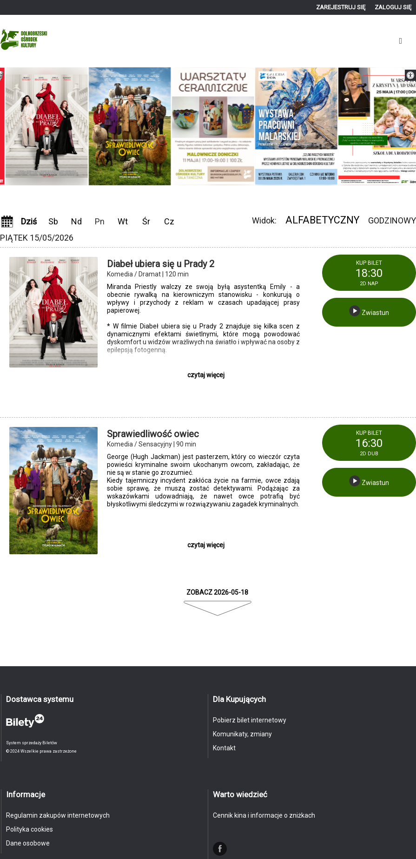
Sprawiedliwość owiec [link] (153, 433)
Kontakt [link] (224, 748)
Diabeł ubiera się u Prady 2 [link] (160, 263)
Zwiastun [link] (369, 310)
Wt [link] (123, 221)
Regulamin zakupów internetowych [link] (58, 815)
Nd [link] (76, 221)
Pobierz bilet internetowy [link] (249, 720)
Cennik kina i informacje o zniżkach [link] (264, 815)
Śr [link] (146, 221)
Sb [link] (53, 221)
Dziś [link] (29, 221)
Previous (201, 197)
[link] (410, 75)
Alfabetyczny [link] (322, 220)
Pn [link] (100, 221)
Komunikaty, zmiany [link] (242, 734)
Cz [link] (169, 221)
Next (216, 197)
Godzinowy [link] (392, 220)
